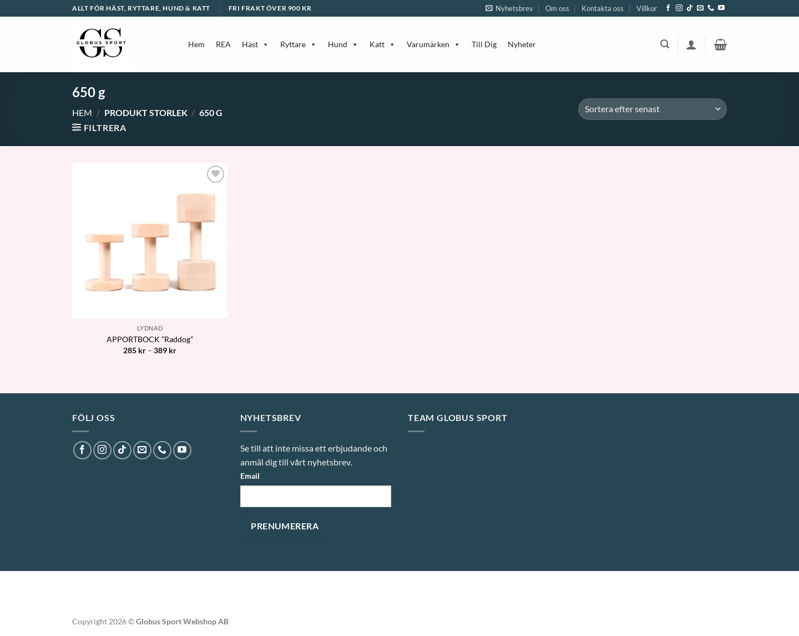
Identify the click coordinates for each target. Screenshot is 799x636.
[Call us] (710, 8)
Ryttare (298, 44)
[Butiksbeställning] (652, 109)
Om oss (557, 8)
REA (223, 44)
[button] (509, 8)
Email (250, 475)
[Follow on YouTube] (721, 8)
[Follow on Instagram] (679, 8)
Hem (196, 44)
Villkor (646, 8)
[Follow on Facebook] (668, 8)
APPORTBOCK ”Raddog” (150, 339)
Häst (255, 44)
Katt (383, 44)
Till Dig (484, 44)
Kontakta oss (602, 8)
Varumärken (434, 44)
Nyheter (522, 44)
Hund (343, 44)
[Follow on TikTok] (689, 8)
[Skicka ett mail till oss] (700, 8)
